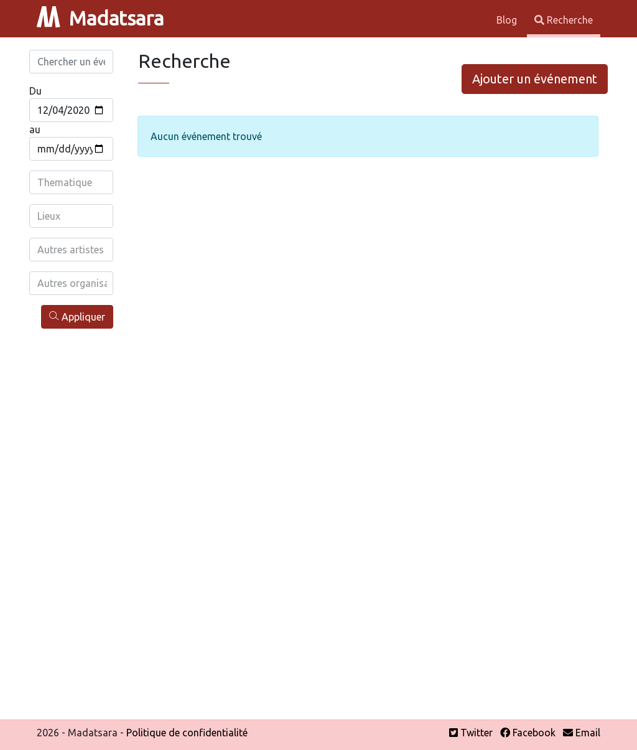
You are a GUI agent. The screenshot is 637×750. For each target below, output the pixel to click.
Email (581, 732)
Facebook (528, 732)
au (34, 129)
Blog (507, 20)
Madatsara (100, 18)
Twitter (471, 732)
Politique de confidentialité (187, 732)
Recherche (563, 20)
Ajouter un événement (534, 79)
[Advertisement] (71, 521)
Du (35, 90)
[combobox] (72, 182)
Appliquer (77, 316)
